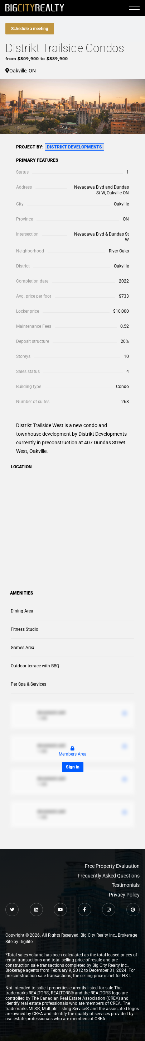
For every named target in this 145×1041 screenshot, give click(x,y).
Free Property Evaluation (112, 866)
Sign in (72, 767)
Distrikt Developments (74, 147)
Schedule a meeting (29, 28)
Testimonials (126, 885)
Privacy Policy (124, 895)
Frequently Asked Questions (109, 876)
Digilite (26, 941)
